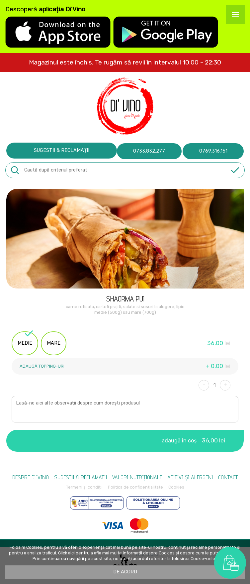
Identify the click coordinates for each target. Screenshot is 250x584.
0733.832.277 (149, 151)
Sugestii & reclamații (61, 150)
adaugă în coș (193, 440)
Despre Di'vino (30, 477)
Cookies (176, 487)
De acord (125, 572)
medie (25, 338)
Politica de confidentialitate (135, 487)
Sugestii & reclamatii (80, 477)
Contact (228, 477)
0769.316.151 (213, 151)
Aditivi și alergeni (190, 477)
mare (53, 343)
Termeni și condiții (84, 487)
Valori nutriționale (137, 477)
